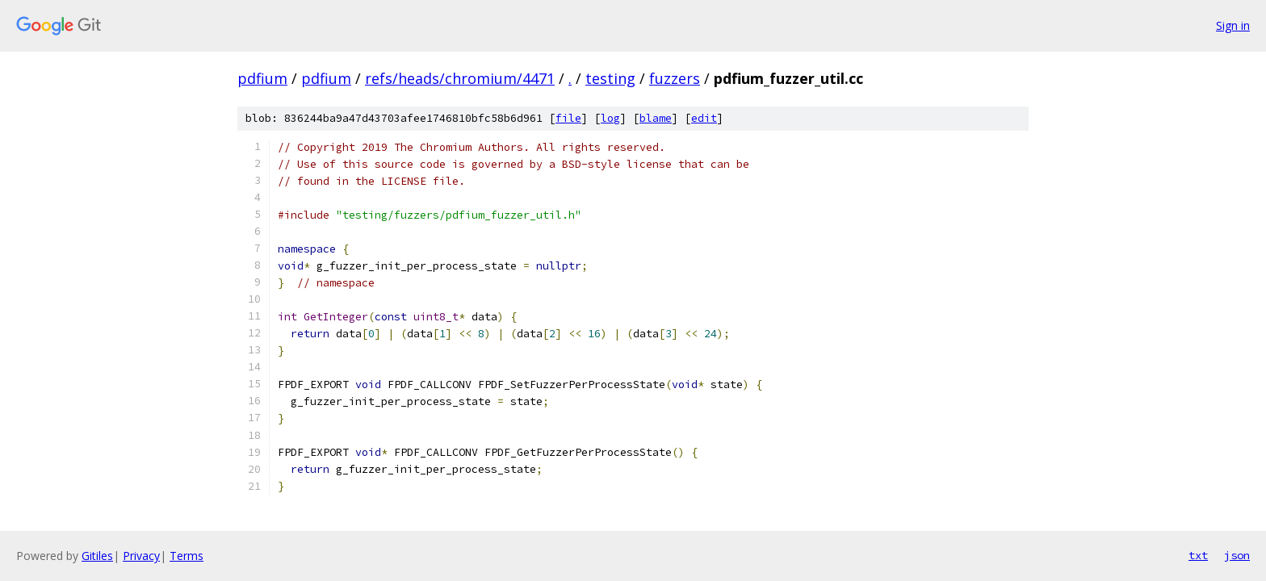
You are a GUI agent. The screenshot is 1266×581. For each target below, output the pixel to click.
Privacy (141, 555)
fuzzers (674, 78)
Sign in (1233, 25)
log (610, 118)
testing (610, 78)
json (1237, 555)
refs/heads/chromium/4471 (460, 78)
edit (704, 118)
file (568, 118)
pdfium (262, 78)
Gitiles (97, 555)
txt (1198, 555)
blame (655, 118)
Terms (186, 555)
